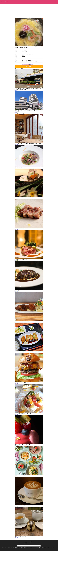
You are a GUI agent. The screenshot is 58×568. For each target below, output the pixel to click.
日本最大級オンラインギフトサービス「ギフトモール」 (49, 547)
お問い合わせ (12, 547)
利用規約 (16, 547)
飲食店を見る (16, 144)
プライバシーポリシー (7, 547)
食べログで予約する (28, 66)
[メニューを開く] (55, 1)
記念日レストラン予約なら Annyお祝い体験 (36, 547)
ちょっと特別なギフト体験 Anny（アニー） (24, 547)
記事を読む (16, 90)
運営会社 (3, 547)
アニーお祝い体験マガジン (4, 1)
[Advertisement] (29, 9)
